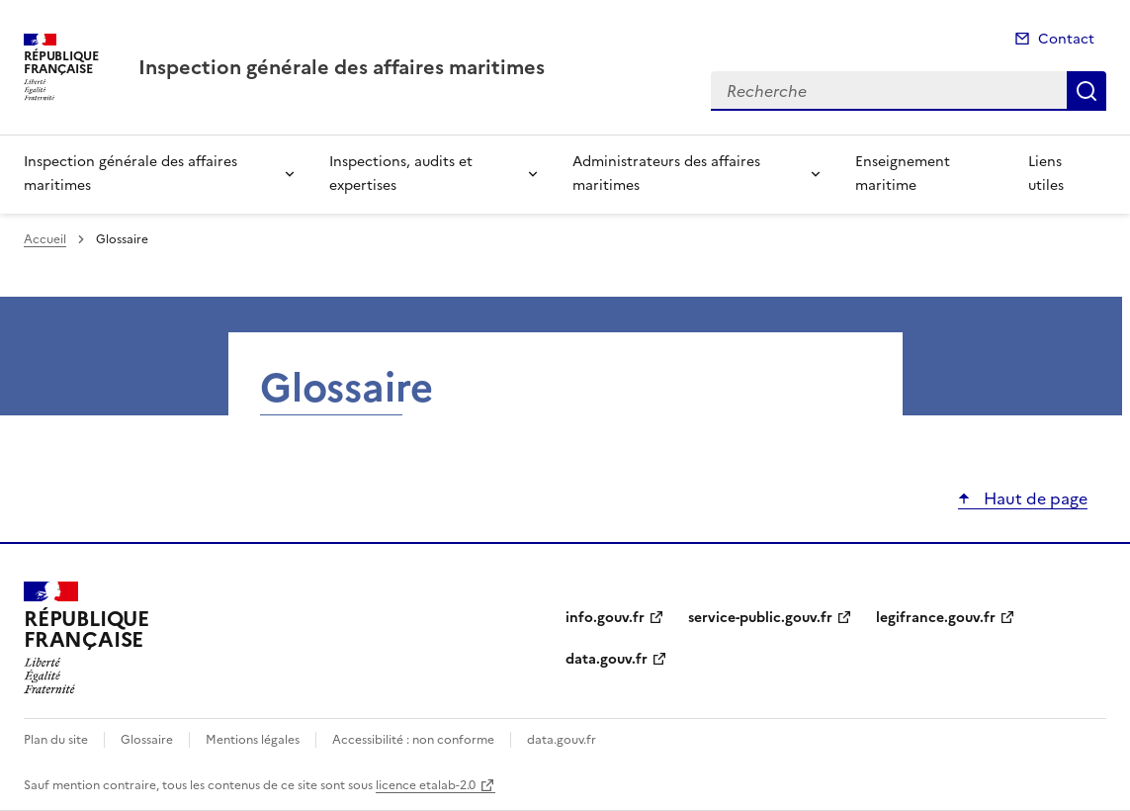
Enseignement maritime (902, 173)
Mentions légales (253, 740)
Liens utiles (1046, 173)
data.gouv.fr (606, 659)
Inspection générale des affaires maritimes (130, 173)
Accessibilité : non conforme (413, 740)
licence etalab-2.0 (426, 785)
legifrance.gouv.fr (936, 617)
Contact (1066, 39)
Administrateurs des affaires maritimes (666, 173)
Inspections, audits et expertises (401, 173)
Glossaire (147, 740)
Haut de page (1033, 498)
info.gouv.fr (605, 617)
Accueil (45, 239)
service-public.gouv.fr (760, 617)
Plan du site (56, 740)
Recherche (1086, 91)
